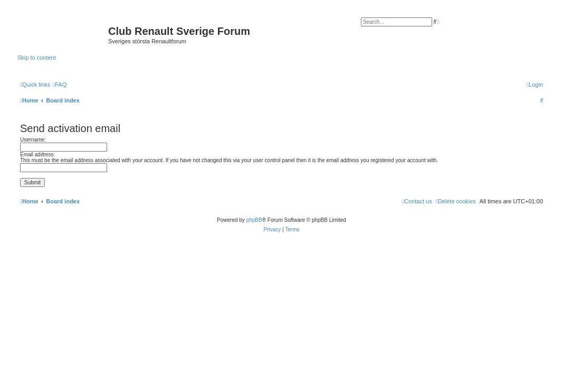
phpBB (254, 220)
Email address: (37, 154)
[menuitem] (59, 84)
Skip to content (36, 57)
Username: (33, 140)
